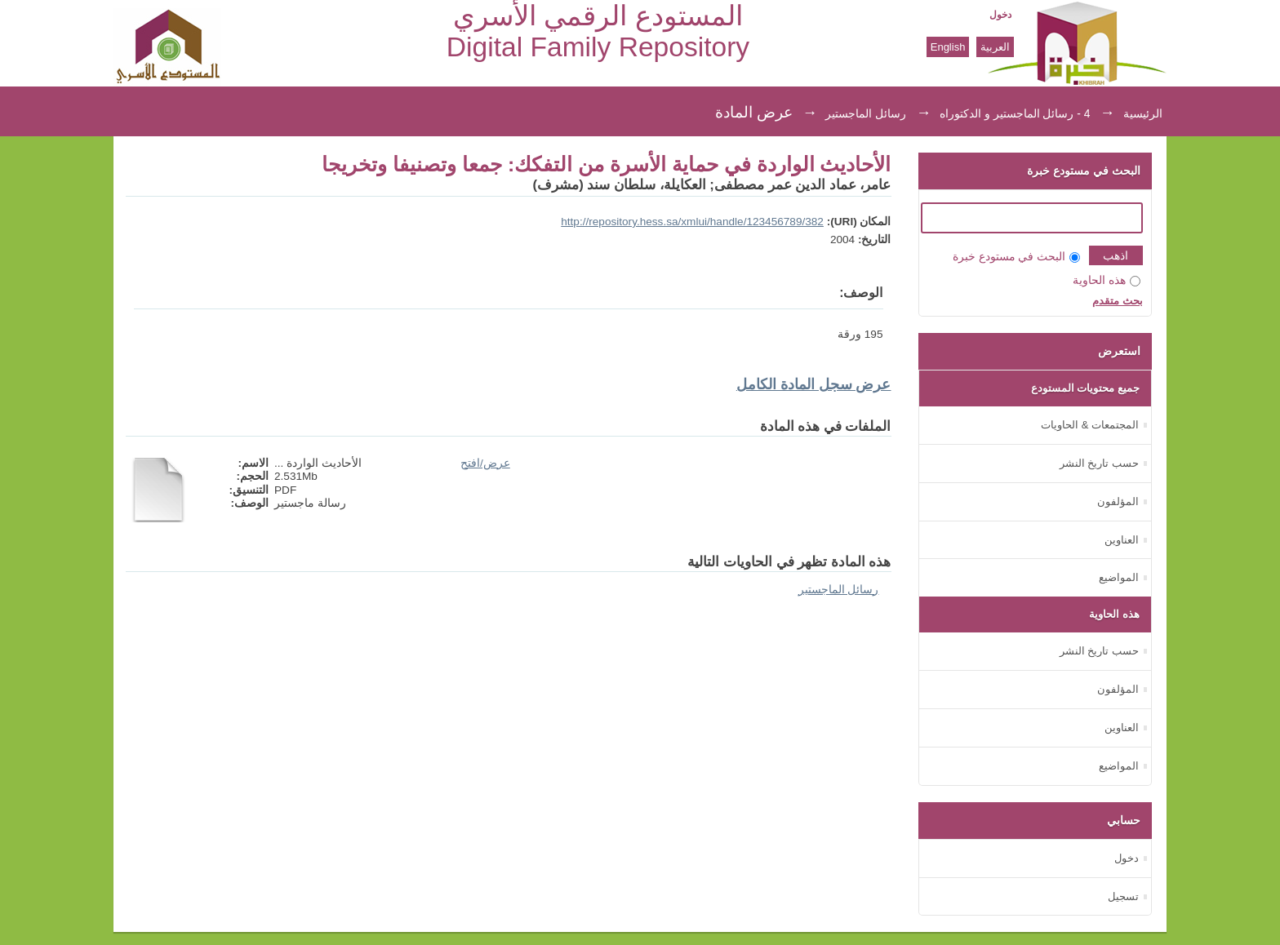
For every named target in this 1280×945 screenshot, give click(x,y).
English (948, 47)
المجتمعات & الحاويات (1090, 425)
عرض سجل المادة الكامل (813, 384)
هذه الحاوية (1106, 280)
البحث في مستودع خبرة (1016, 257)
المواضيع (1119, 577)
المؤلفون (1118, 501)
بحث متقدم (1117, 301)
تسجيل (1123, 896)
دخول (1000, 14)
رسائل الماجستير (865, 113)
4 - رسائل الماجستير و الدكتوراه (1015, 113)
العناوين (1121, 540)
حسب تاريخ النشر (1099, 463)
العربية (995, 47)
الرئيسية (1142, 113)
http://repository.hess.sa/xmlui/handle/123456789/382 (692, 221)
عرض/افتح (485, 463)
